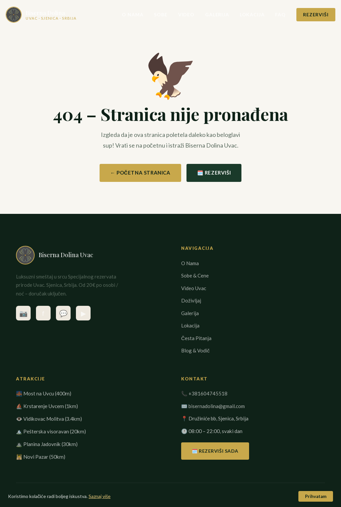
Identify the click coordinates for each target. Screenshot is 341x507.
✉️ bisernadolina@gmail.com (213, 406)
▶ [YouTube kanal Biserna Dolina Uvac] (83, 313)
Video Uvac (193, 288)
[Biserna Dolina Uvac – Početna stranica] (51, 15)
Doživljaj (191, 300)
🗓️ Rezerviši (214, 173)
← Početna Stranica (140, 173)
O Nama (122, 14)
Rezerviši (305, 14)
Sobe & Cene (195, 275)
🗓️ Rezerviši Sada (215, 451)
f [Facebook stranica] (43, 313)
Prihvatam (315, 496)
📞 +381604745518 (204, 393)
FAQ (270, 14)
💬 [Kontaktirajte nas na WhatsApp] (63, 313)
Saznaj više (100, 496)
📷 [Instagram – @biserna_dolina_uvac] (23, 313)
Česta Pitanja (196, 338)
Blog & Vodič (195, 350)
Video (176, 14)
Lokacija (241, 14)
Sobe (150, 14)
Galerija (207, 14)
